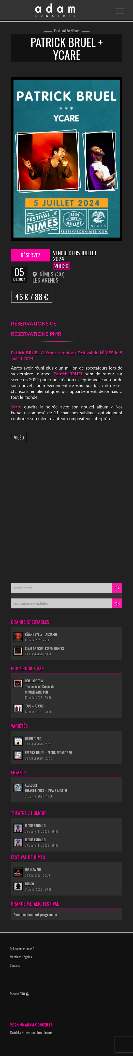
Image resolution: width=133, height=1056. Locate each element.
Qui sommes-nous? (22, 948)
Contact (15, 965)
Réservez (30, 255)
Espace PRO (19, 993)
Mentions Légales (21, 956)
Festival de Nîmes (66, 30)
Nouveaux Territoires (37, 1032)
